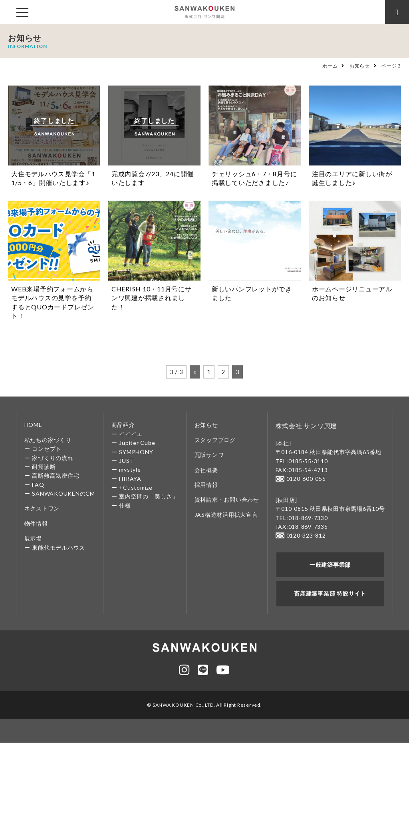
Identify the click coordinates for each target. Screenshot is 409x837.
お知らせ (359, 66)
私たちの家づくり (47, 439)
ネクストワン (42, 508)
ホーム (330, 66)
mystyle (130, 469)
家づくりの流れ (52, 457)
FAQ (38, 484)
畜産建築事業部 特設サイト (330, 593)
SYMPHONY (136, 451)
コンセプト (47, 448)
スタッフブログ (215, 439)
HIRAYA (130, 478)
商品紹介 (123, 424)
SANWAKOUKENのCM (63, 493)
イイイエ (131, 433)
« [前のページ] (195, 371)
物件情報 (36, 523)
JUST (126, 460)
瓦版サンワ (209, 454)
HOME (33, 424)
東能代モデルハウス (58, 547)
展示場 (33, 538)
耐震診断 (44, 466)
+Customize (136, 487)
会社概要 (206, 469)
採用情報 (206, 484)
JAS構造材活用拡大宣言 (226, 514)
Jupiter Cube (137, 442)
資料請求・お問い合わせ (227, 499)
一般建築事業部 (330, 564)
